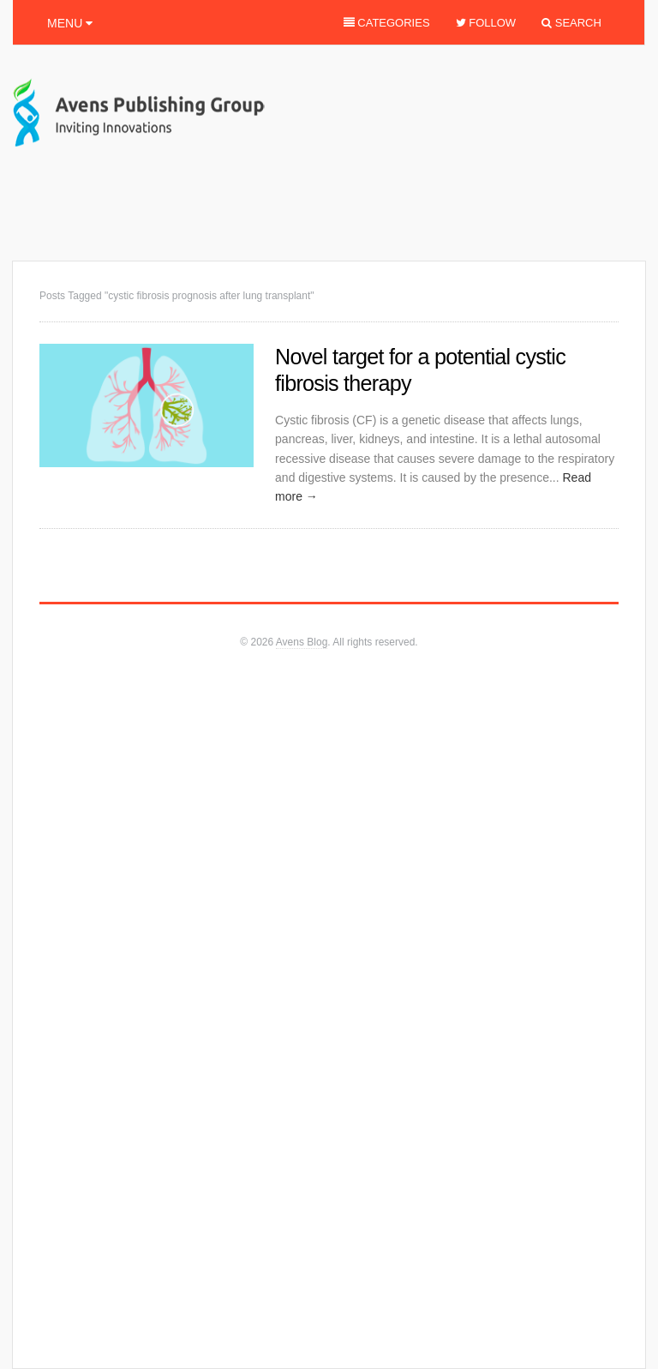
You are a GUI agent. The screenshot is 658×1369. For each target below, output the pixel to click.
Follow (483, 28)
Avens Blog (302, 642)
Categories (384, 28)
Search (568, 28)
